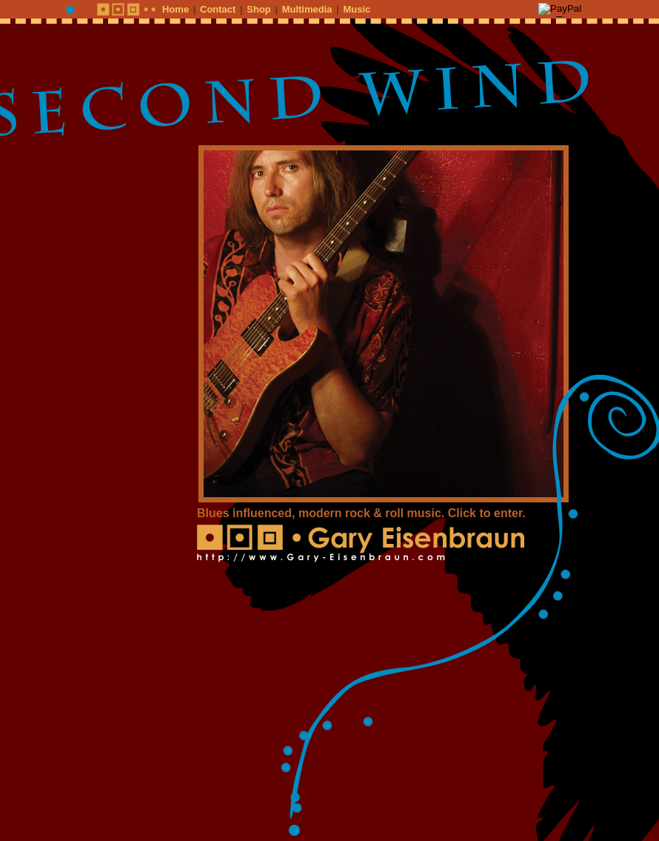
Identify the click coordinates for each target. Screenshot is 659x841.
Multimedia (307, 9)
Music (356, 9)
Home (175, 9)
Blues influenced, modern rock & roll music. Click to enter (359, 513)
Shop (259, 9)
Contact (217, 9)
